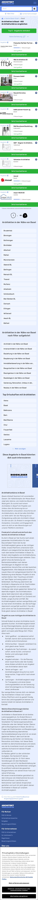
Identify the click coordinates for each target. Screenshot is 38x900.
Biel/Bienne (8, 420)
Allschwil (7, 250)
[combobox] (17, 8)
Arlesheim (7, 289)
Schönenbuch (9, 294)
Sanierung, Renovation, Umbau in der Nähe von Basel (18, 383)
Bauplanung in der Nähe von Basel (17, 359)
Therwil (6, 279)
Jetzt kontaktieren (19, 55)
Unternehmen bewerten (9, 818)
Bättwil (6, 323)
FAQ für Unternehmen (9, 832)
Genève (6, 435)
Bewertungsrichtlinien (9, 824)
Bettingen (7, 270)
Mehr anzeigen (19, 449)
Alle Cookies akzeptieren (19, 896)
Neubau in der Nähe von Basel (15, 388)
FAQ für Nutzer (6, 815)
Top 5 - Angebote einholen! (19, 31)
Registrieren (6, 838)
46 (21, 215)
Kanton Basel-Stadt (12, 18)
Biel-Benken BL (10, 299)
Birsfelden (8, 245)
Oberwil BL (8, 265)
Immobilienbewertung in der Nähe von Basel (18, 363)
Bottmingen (8, 240)
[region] (19, 873)
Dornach (7, 304)
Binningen (8, 235)
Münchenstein (9, 260)
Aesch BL (7, 318)
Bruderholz (8, 231)
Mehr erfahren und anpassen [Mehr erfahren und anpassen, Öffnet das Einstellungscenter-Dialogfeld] (19, 883)
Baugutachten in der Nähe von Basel (18, 368)
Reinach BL (8, 274)
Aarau (6, 401)
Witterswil (7, 313)
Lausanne (7, 440)
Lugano (6, 444)
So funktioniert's (7, 835)
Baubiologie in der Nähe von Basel (16, 378)
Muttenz (7, 284)
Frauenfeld (8, 430)
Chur (5, 425)
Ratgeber (5, 821)
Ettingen (7, 309)
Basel (6, 405)
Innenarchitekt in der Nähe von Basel (18, 349)
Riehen (6, 255)
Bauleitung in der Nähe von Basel (16, 354)
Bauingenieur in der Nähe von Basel (17, 373)
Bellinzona (8, 410)
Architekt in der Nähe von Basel (16, 344)
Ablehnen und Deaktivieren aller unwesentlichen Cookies (19, 889)
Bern (5, 415)
